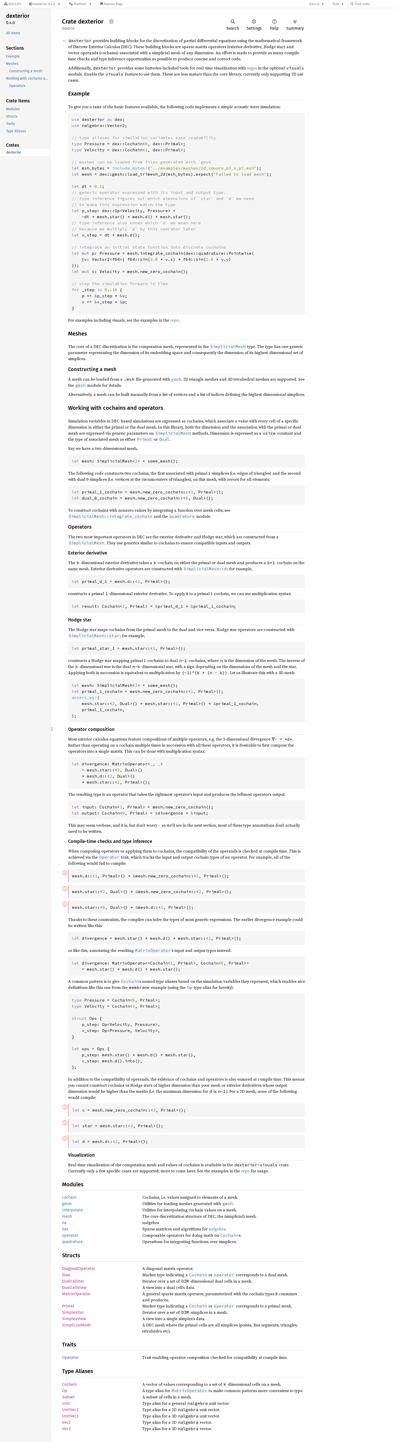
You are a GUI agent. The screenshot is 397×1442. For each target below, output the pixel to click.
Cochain (69, 1384)
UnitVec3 (70, 1416)
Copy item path (111, 21)
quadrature (72, 1241)
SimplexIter (73, 1312)
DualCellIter (73, 1281)
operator (70, 1235)
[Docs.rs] (12, 4)
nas (65, 1229)
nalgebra (217, 1229)
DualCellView (74, 1287)
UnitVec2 (70, 1409)
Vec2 (66, 1422)
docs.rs (314, 4)
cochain (69, 1197)
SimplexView (74, 1318)
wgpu (252, 68)
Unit (66, 1403)
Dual (66, 1274)
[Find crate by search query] (375, 4)
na (64, 1222)
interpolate (72, 1210)
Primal (68, 1306)
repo (174, 320)
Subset (68, 1397)
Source (68, 28)
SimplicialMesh (76, 1325)
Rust (336, 4)
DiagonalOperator (78, 1268)
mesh (67, 1216)
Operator (70, 1357)
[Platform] (80, 4)
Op (64, 1390)
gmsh (176, 379)
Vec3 (66, 1428)
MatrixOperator (76, 1293)
